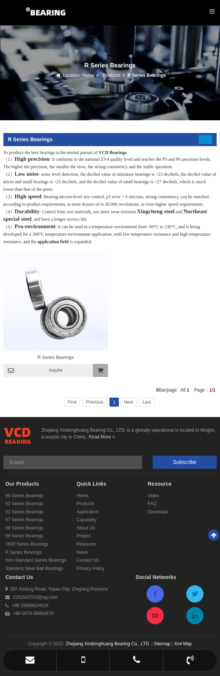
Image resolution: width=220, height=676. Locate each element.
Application (87, 511)
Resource (86, 544)
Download (158, 511)
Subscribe (184, 462)
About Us (85, 528)
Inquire (56, 370)
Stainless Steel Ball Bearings (34, 568)
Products (110, 75)
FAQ (152, 503)
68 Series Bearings (24, 528)
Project (83, 535)
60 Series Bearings (24, 495)
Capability (86, 519)
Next (128, 402)
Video (153, 495)
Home (88, 75)
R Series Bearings (146, 75)
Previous (94, 402)
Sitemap (162, 643)
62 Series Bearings (24, 503)
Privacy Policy (90, 568)
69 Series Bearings (24, 535)
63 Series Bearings (24, 511)
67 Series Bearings (24, 519)
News (82, 552)
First (72, 402)
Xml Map (183, 643)
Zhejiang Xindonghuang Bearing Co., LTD (107, 643)
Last (146, 402)
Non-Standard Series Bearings (35, 560)
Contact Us (87, 560)
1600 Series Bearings (26, 544)
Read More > (102, 437)
